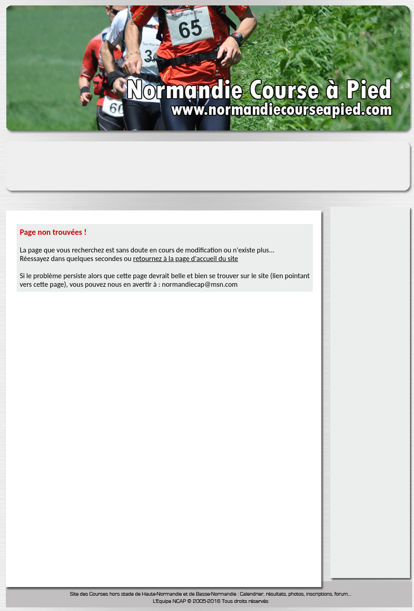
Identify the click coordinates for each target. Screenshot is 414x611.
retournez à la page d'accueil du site (185, 258)
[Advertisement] (371, 347)
